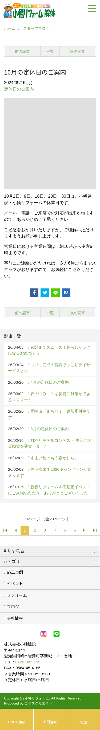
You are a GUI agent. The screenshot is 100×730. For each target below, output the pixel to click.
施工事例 (15, 572)
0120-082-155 (27, 662)
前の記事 (22, 51)
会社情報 (15, 618)
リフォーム (17, 595)
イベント (15, 583)
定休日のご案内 (19, 89)
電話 (83, 721)
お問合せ (50, 721)
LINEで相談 (16, 721)
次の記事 (77, 51)
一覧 (50, 51)
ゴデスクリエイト (38, 703)
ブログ (13, 606)
